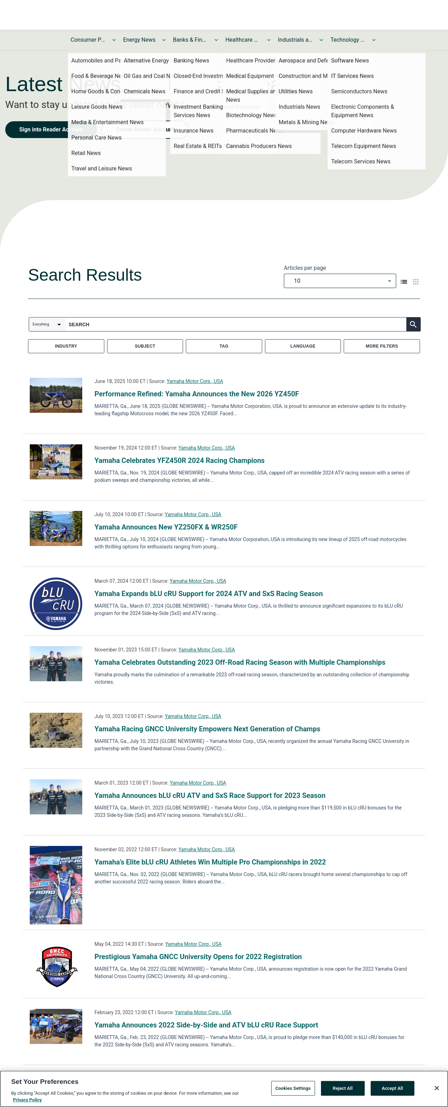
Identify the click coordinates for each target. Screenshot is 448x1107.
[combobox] (340, 281)
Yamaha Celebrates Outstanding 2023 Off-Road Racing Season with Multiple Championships (239, 662)
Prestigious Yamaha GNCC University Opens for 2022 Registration (198, 956)
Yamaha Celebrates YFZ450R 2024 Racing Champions (179, 460)
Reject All (343, 1088)
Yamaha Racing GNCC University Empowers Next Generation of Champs (207, 729)
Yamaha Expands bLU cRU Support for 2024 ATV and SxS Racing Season (208, 593)
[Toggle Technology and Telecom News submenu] (373, 39)
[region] (224, 1089)
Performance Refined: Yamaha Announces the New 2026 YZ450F (196, 394)
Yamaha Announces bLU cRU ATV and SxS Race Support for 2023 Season (210, 795)
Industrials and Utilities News (295, 39)
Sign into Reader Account (51, 129)
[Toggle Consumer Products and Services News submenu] (114, 39)
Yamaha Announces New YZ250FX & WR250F (166, 527)
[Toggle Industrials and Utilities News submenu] (321, 39)
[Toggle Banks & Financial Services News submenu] (216, 39)
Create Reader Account (145, 129)
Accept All (392, 1088)
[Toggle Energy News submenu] (163, 39)
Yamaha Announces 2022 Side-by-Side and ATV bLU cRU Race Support (206, 1025)
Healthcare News (242, 39)
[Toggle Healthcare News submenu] (268, 39)
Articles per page (305, 268)
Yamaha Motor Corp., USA (195, 381)
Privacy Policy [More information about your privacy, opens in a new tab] (27, 1099)
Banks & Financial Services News (190, 39)
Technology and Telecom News (347, 39)
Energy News (139, 39)
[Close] (436, 1088)
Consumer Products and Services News (88, 39)
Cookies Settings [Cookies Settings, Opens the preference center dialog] (293, 1088)
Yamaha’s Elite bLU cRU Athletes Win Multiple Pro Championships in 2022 (210, 862)
